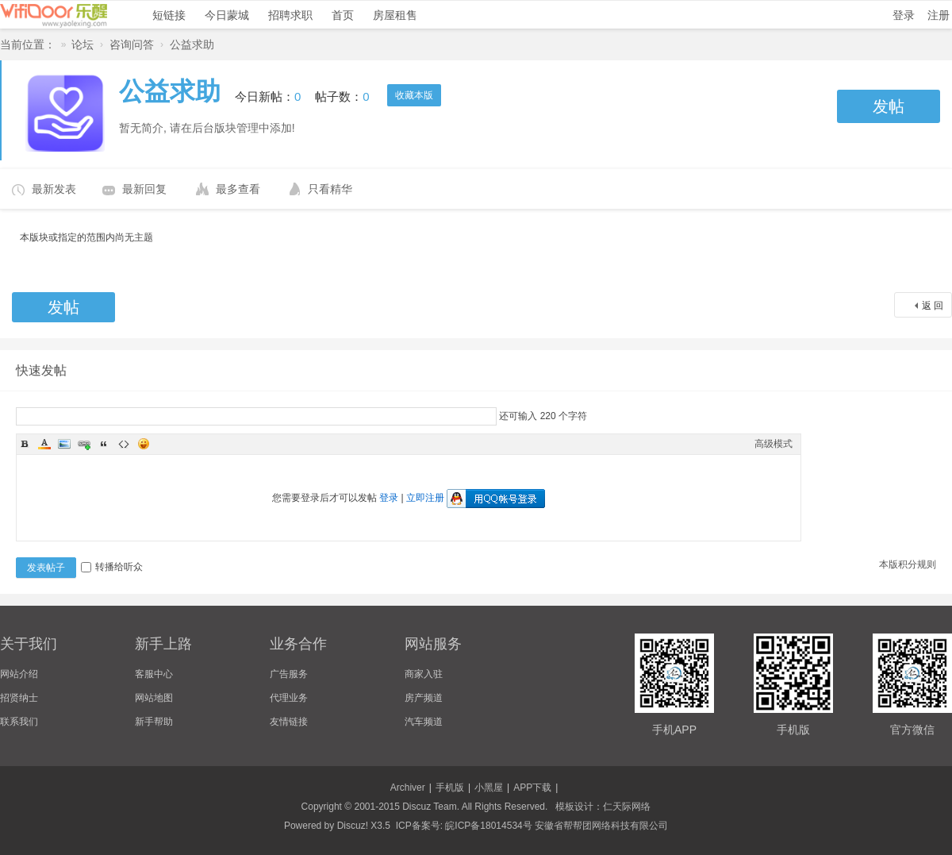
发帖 (888, 106)
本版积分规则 (907, 564)
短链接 (169, 15)
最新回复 (144, 189)
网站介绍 (19, 674)
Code (124, 444)
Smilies (144, 444)
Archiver (407, 787)
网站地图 (154, 697)
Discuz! (352, 825)
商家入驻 (424, 674)
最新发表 (54, 189)
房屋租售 (395, 15)
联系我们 (19, 721)
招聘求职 (290, 15)
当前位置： (28, 44)
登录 (903, 15)
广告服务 (289, 674)
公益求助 (192, 44)
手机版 (450, 787)
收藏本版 (414, 95)
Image (64, 444)
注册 (938, 15)
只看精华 (330, 189)
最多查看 (238, 189)
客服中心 (154, 674)
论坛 (82, 44)
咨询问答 (131, 44)
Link (84, 444)
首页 (343, 15)
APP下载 (532, 787)
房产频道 (424, 697)
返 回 (932, 305)
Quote (104, 444)
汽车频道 (424, 721)
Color (44, 444)
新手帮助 (154, 721)
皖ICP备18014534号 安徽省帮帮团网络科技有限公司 (556, 825)
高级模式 (773, 443)
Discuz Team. (430, 806)
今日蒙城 (227, 15)
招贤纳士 (19, 697)
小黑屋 (488, 787)
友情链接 (289, 721)
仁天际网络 (627, 806)
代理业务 (289, 697)
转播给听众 (112, 566)
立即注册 (425, 497)
